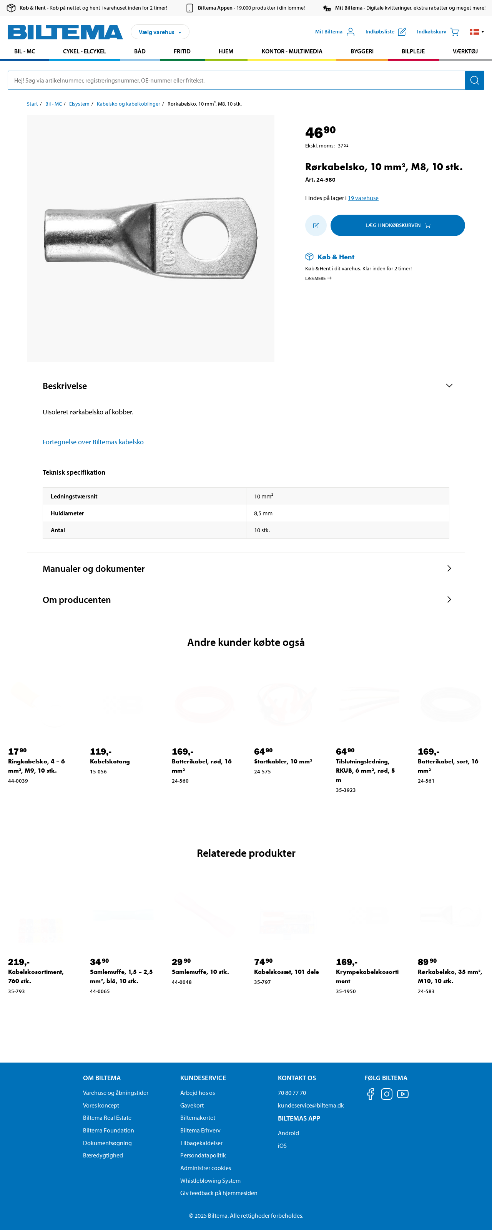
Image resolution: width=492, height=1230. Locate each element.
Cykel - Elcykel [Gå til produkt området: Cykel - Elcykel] (84, 51)
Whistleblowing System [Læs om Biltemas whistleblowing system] (210, 1180)
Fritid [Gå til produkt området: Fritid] (182, 51)
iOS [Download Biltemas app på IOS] (282, 1145)
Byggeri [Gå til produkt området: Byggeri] (362, 51)
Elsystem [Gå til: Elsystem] (79, 103)
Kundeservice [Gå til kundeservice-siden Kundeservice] (203, 1077)
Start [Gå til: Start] (32, 103)
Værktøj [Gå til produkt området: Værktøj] (465, 51)
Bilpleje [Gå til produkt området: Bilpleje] (413, 51)
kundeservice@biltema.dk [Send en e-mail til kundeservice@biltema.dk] (311, 1105)
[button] (477, 32)
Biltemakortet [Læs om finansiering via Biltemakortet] (197, 1117)
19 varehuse (363, 198)
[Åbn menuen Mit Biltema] (335, 32)
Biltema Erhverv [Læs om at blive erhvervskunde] (200, 1130)
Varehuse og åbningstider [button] (115, 1092)
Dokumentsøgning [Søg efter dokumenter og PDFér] (107, 1143)
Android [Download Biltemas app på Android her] (288, 1133)
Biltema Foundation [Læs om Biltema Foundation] (108, 1130)
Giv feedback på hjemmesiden (219, 1193)
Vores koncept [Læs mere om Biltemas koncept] (101, 1105)
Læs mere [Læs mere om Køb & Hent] (318, 278)
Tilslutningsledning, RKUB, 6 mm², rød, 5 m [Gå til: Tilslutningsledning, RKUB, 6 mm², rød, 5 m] (365, 770)
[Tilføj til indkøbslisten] (316, 225)
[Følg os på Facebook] (370, 1095)
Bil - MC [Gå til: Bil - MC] (53, 103)
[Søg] (474, 80)
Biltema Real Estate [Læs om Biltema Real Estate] (107, 1117)
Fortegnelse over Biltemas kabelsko (93, 441)
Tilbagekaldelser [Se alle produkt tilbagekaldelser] (201, 1143)
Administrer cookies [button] (205, 1168)
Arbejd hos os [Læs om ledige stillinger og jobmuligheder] (197, 1092)
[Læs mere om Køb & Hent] (377, 257)
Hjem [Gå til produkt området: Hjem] (226, 51)
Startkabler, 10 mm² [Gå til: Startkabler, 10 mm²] (283, 761)
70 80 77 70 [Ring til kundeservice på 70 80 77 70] (292, 1092)
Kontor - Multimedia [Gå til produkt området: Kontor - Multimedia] (292, 51)
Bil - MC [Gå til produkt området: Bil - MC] (24, 51)
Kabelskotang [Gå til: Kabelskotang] (110, 761)
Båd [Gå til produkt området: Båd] (140, 51)
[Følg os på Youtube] (403, 1097)
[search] (246, 80)
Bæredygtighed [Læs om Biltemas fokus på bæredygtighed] (103, 1155)
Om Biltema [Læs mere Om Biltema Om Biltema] (102, 1077)
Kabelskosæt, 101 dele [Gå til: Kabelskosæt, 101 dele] (286, 972)
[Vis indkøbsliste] (386, 32)
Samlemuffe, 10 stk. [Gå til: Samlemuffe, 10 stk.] (200, 972)
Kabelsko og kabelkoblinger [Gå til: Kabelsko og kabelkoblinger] (128, 103)
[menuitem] (24, 52)
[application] (476, 1212)
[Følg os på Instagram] (387, 1095)
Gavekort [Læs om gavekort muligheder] (192, 1105)
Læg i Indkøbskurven (398, 225)
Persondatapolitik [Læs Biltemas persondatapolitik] (203, 1155)
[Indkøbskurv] (438, 32)
